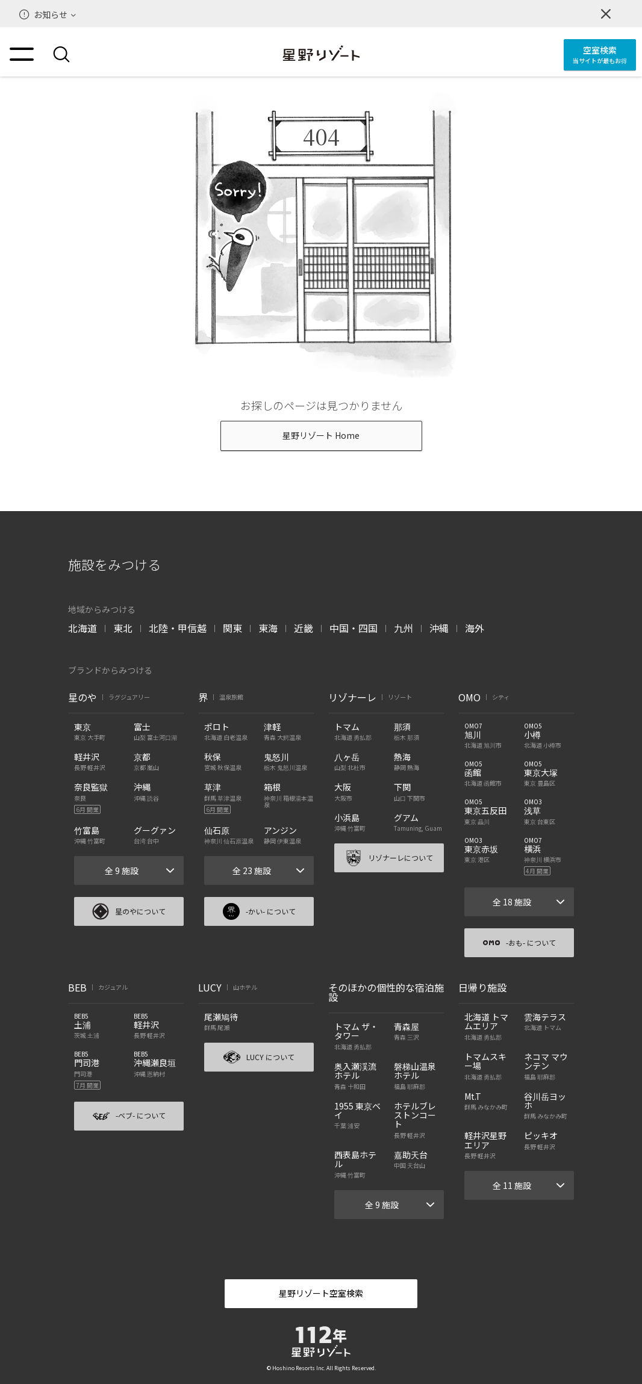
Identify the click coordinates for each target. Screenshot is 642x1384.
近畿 (303, 628)
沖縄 (439, 628)
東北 (122, 628)
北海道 (82, 628)
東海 (268, 628)
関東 (232, 628)
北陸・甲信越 (178, 628)
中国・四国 (353, 628)
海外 (474, 628)
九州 (403, 628)
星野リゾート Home (321, 435)
